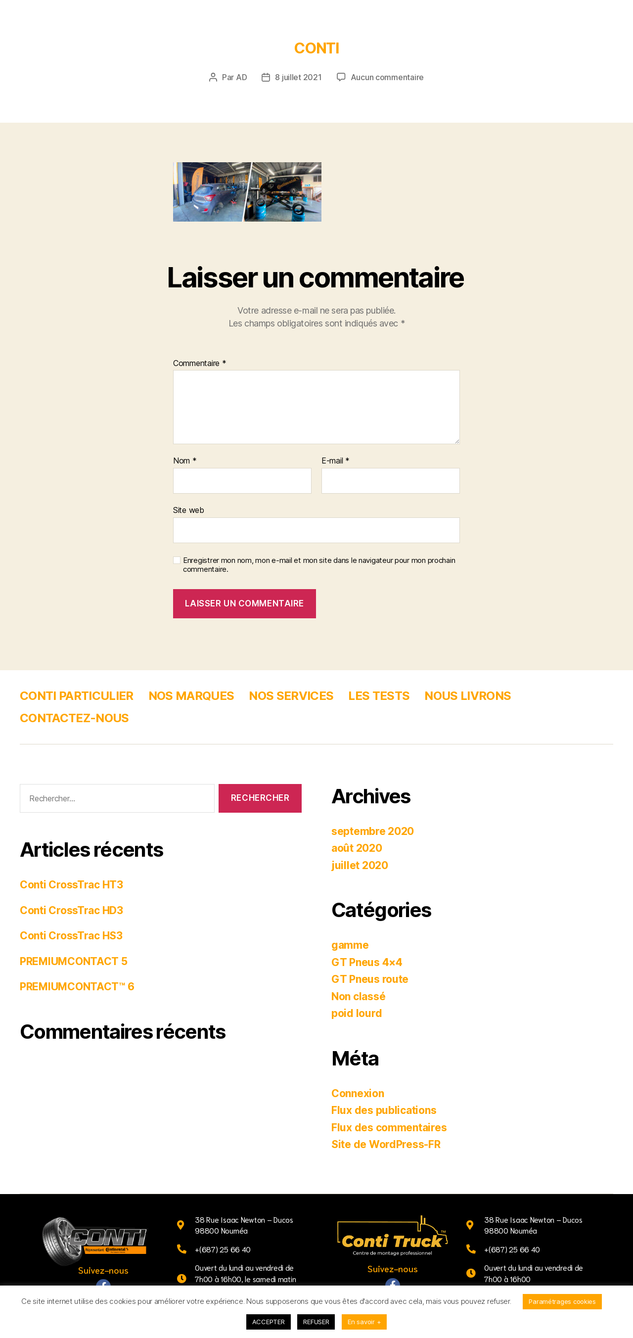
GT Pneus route (369, 979)
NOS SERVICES (291, 696)
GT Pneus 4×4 (367, 962)
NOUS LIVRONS (467, 696)
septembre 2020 (372, 831)
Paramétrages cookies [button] (562, 1301)
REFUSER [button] (316, 1322)
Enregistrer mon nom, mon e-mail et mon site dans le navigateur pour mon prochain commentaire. (319, 565)
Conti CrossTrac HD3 (71, 910)
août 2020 (356, 848)
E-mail (335, 461)
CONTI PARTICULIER (77, 696)
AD (241, 77)
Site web (188, 510)
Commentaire (199, 363)
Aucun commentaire (387, 77)
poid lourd (356, 1013)
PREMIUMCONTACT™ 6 (77, 986)
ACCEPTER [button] (268, 1322)
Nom (185, 461)
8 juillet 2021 (298, 77)
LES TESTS (378, 696)
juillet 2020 (359, 865)
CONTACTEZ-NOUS (74, 718)
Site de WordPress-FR (386, 1144)
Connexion (357, 1093)
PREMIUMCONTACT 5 (74, 961)
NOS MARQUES (191, 696)
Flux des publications (383, 1110)
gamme (350, 945)
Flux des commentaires (389, 1127)
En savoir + (364, 1322)
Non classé (358, 996)
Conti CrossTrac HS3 (71, 935)
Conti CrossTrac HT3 (71, 884)
